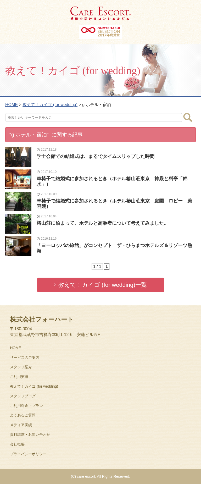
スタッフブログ (23, 396)
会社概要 (17, 444)
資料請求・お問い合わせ (30, 434)
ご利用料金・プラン (26, 406)
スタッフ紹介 (21, 367)
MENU (191, 9)
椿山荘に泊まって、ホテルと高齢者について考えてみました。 (103, 223)
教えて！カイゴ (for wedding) (34, 386)
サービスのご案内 (24, 357)
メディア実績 (21, 425)
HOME (15, 348)
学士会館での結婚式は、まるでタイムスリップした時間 (95, 156)
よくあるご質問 (23, 415)
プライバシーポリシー (28, 454)
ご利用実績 (19, 377)
